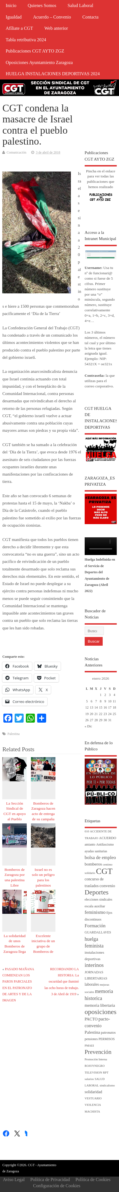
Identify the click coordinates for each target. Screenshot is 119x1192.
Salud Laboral (80, 5)
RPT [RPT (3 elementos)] (106, 1072)
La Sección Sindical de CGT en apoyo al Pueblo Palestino (14, 814)
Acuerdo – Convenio (52, 17)
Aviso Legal (13, 1179)
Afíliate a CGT (19, 28)
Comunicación (16, 152)
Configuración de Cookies (56, 1185)
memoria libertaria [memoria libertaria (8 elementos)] (100, 1005)
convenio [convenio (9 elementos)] (107, 885)
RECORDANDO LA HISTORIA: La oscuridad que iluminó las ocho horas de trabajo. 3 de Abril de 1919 (61, 981)
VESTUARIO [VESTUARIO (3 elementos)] (93, 1098)
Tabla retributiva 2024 (26, 39)
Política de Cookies (92, 1179)
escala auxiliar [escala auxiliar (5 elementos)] (95, 906)
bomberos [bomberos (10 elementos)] (93, 864)
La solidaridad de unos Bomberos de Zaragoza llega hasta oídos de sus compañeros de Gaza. (15, 952)
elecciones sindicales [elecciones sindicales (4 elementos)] (98, 899)
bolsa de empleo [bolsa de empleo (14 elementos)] (100, 857)
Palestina (13, 734)
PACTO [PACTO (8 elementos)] (91, 1019)
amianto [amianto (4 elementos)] (90, 844)
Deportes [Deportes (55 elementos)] (97, 892)
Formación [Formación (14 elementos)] (95, 925)
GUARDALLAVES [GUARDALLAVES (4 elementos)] (98, 932)
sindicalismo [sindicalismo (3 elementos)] (107, 1085)
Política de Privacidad (50, 1179)
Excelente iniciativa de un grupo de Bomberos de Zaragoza (43, 946)
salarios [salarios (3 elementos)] (89, 1079)
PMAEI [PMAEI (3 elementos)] (89, 1045)
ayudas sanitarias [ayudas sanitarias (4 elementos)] (96, 851)
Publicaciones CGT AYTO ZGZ (35, 51)
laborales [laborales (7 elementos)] (92, 984)
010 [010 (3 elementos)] (87, 831)
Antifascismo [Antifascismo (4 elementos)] (105, 844)
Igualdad (14, 17)
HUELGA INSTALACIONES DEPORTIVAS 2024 (53, 73)
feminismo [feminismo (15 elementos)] (95, 912)
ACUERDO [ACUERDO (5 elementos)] (107, 838)
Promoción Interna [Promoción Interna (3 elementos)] (96, 1059)
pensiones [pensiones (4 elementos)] (91, 1039)
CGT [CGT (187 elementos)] (104, 871)
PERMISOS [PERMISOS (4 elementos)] (106, 1039)
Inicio (11, 5)
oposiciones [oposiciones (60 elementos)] (100, 1011)
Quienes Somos (42, 5)
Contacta (90, 17)
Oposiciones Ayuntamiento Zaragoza (39, 62)
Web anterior (56, 28)
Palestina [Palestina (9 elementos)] (92, 1032)
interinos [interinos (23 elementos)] (94, 965)
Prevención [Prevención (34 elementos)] (98, 1052)
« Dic (88, 726)
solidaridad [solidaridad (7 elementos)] (93, 1092)
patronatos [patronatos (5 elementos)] (108, 1033)
